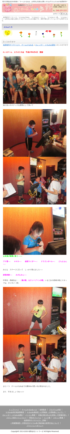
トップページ (14, 410)
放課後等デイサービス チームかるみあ (18, 45)
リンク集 (47, 418)
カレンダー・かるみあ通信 (45, 45)
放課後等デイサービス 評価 (35, 420)
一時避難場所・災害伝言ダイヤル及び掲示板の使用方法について (34, 423)
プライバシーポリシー (35, 426)
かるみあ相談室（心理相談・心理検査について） (45, 412)
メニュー (7, 27)
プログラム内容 (55, 410)
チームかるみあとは (29, 410)
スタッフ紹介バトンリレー (16, 418)
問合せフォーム (35, 418)
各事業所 (43, 410)
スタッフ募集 (58, 418)
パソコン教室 (30, 415)
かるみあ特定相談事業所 (15, 412)
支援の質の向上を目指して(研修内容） (52, 415)
